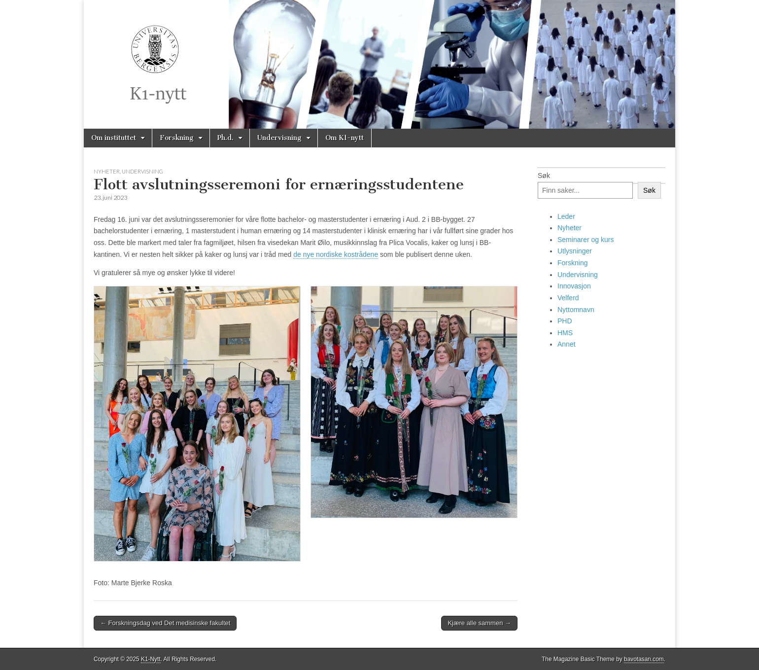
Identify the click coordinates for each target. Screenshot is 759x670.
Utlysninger (574, 251)
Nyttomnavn (575, 310)
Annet (566, 344)
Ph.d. (225, 138)
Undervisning (279, 138)
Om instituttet (113, 138)
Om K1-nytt (344, 138)
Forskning (177, 138)
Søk (544, 175)
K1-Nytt (151, 659)
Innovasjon (574, 286)
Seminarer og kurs (585, 240)
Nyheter (107, 171)
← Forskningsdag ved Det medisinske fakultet (165, 623)
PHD (564, 321)
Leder (566, 216)
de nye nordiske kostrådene (335, 254)
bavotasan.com (644, 659)
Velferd (568, 298)
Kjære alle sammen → (479, 623)
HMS (565, 333)
